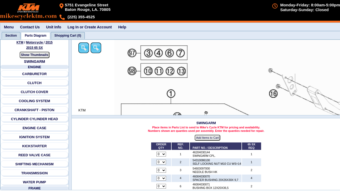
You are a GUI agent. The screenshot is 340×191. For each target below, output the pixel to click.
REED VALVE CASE (34, 155)
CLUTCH (34, 83)
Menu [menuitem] (9, 27)
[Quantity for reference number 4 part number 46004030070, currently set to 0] (161, 178)
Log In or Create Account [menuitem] (89, 27)
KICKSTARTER (34, 146)
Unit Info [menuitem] (53, 27)
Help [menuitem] (122, 27)
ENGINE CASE (34, 128)
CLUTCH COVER (34, 92)
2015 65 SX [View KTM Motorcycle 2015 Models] (34, 48)
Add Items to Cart (207, 137)
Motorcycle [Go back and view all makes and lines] (35, 42)
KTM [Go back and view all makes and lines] (19, 42)
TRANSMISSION (34, 173)
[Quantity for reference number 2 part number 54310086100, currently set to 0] (161, 162)
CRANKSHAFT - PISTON (34, 110)
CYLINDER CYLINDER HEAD (34, 119)
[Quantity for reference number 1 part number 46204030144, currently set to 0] (161, 154)
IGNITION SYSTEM (34, 137)
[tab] (11, 35)
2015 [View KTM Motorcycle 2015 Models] (49, 42)
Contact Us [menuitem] (30, 27)
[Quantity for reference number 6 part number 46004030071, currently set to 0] (161, 186)
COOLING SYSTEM (34, 101)
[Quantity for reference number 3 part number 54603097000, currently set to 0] (161, 170)
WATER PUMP (34, 182)
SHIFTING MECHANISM (34, 164)
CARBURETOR (34, 74)
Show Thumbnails (34, 55)
